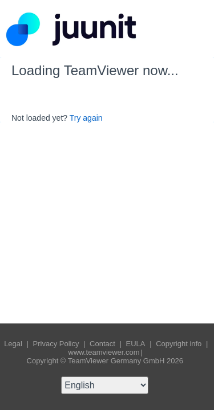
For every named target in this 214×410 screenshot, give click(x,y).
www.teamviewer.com (104, 352)
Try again (86, 117)
